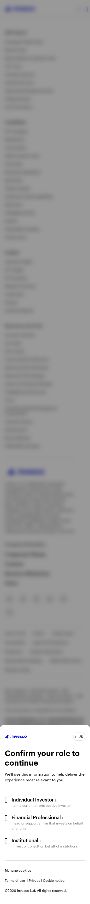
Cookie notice (54, 880)
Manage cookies (18, 870)
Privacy (34, 880)
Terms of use (15, 880)
